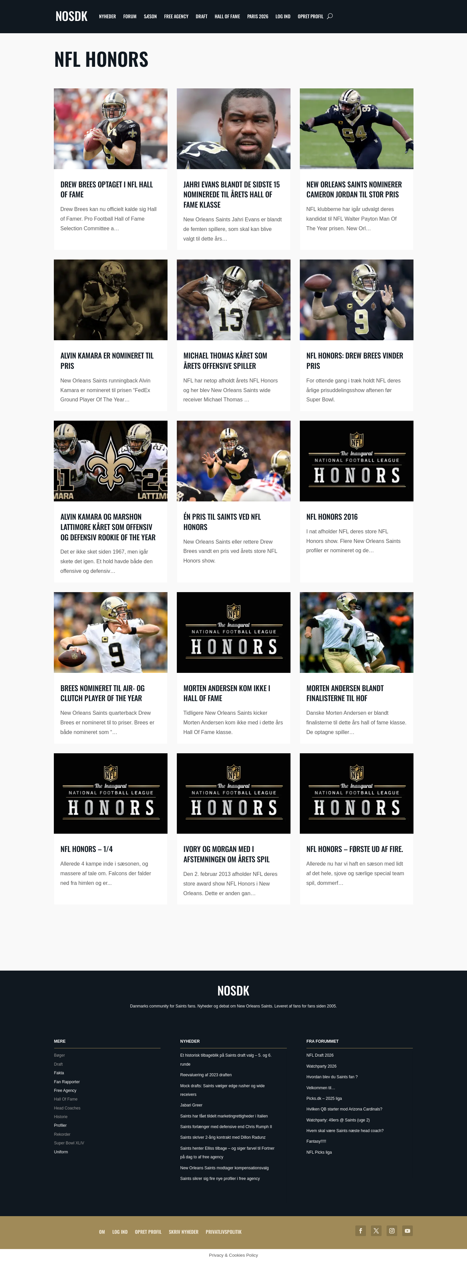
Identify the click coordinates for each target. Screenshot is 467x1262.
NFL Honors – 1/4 (86, 848)
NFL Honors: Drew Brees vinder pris (354, 360)
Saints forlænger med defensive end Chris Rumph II (226, 1126)
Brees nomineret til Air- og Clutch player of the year (102, 693)
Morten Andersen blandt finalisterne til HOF (345, 693)
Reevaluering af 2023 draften (206, 1075)
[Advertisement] (234, 939)
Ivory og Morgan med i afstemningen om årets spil (226, 853)
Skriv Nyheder (183, 1231)
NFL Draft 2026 (320, 1055)
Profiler (60, 1125)
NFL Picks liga (319, 1152)
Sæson (150, 16)
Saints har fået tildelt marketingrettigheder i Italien (224, 1116)
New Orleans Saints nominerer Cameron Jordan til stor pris (354, 189)
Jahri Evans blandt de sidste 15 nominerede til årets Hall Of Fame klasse (231, 194)
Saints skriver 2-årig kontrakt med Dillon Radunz (223, 1137)
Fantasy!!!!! (316, 1141)
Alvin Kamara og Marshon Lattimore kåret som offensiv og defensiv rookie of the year (108, 526)
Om (102, 1231)
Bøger (59, 1055)
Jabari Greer (191, 1105)
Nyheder (107, 16)
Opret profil (310, 16)
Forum (130, 16)
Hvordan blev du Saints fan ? (332, 1077)
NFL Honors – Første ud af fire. (354, 848)
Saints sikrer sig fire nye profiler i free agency (220, 1178)
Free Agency (176, 16)
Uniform (61, 1152)
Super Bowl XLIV (69, 1143)
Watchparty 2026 (321, 1066)
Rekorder (62, 1134)
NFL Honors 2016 (332, 516)
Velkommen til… (320, 1088)
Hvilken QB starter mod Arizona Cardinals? (344, 1109)
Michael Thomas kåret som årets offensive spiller (225, 360)
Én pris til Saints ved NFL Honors (222, 521)
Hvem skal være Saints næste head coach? (345, 1130)
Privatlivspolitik (224, 1231)
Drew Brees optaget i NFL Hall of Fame (106, 189)
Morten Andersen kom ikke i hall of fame (226, 693)
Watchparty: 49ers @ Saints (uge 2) (338, 1120)
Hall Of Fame (227, 16)
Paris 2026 (257, 16)
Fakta (59, 1073)
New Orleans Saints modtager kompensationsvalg (224, 1168)
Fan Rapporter (67, 1082)
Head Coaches (67, 1108)
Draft (201, 16)
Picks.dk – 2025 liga (324, 1098)
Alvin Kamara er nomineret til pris (107, 360)
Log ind (283, 16)
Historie (61, 1116)
